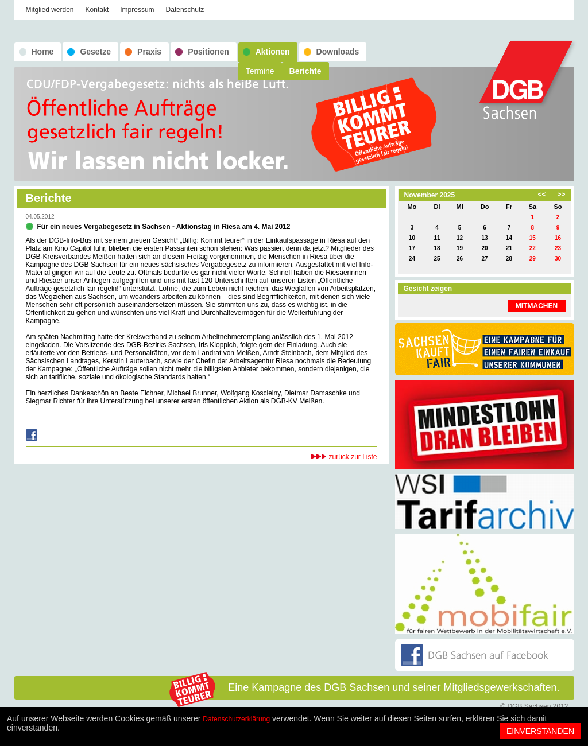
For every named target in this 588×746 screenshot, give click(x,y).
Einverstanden (540, 731)
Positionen (208, 51)
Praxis (149, 51)
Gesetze (95, 51)
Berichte (305, 71)
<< (541, 195)
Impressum (137, 10)
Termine (260, 71)
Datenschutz (185, 10)
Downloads (337, 51)
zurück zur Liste (352, 457)
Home (43, 51)
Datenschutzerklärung (236, 719)
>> (561, 195)
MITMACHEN (537, 306)
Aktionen (273, 51)
